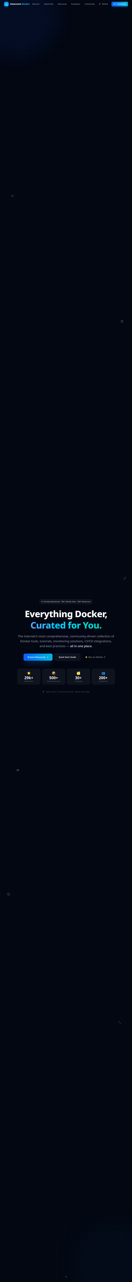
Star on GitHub (95, 657)
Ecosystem (75, 4)
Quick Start (48, 4)
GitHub (103, 4)
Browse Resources (38, 657)
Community (90, 4)
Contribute (120, 4)
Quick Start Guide (67, 657)
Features (35, 4)
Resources (62, 4)
